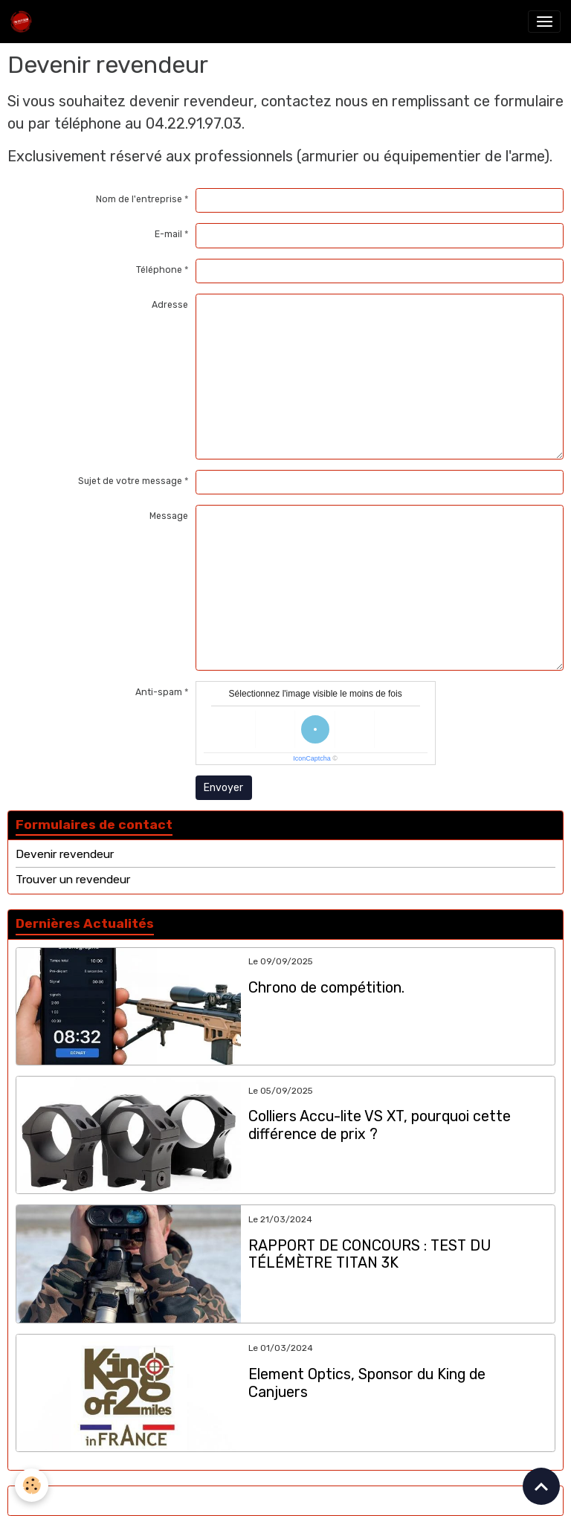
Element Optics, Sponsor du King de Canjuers (366, 1383)
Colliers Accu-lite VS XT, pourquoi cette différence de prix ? (379, 1125)
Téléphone (159, 270)
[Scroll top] (541, 1486)
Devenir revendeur (65, 854)
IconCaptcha (312, 758)
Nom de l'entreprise (139, 199)
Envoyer (223, 787)
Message (168, 516)
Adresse (170, 305)
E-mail (168, 234)
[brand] (23, 21)
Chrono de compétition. (326, 987)
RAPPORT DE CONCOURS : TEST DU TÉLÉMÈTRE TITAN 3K (369, 1254)
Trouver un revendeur (73, 879)
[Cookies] (31, 1485)
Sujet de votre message (130, 481)
